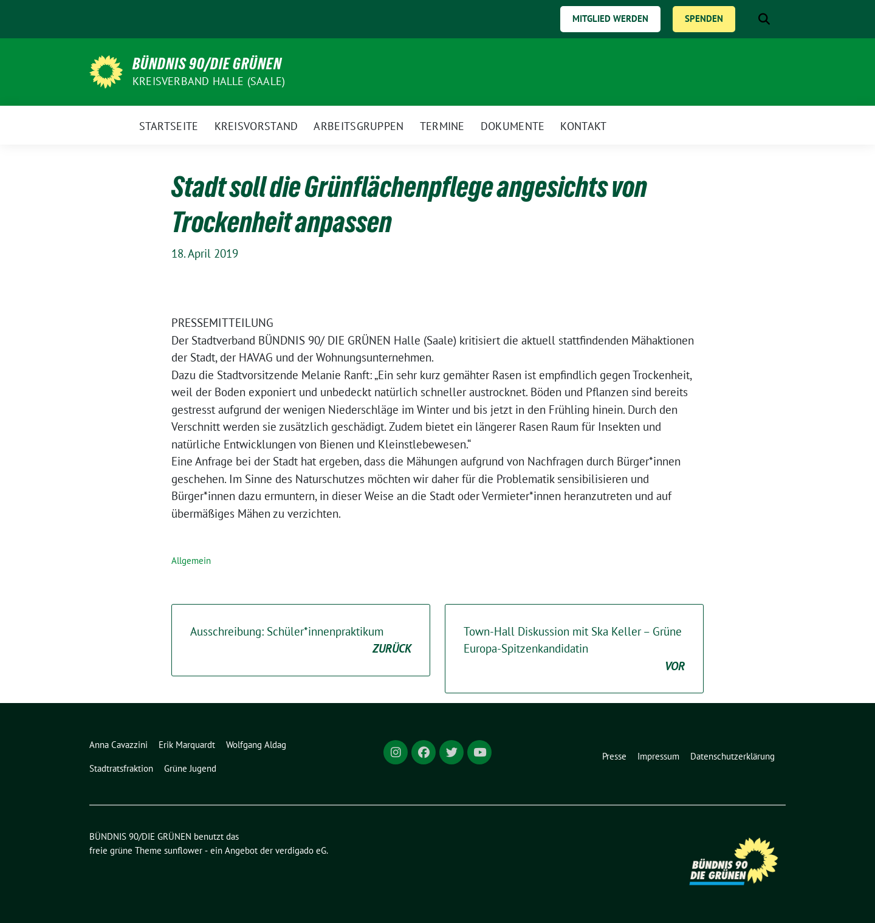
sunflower (183, 850)
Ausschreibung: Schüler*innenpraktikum (300, 640)
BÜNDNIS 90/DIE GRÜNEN (207, 64)
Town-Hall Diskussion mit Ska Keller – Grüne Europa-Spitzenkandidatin (574, 649)
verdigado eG (300, 850)
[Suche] (746, 19)
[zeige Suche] (764, 19)
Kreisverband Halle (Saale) (208, 81)
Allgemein (191, 560)
